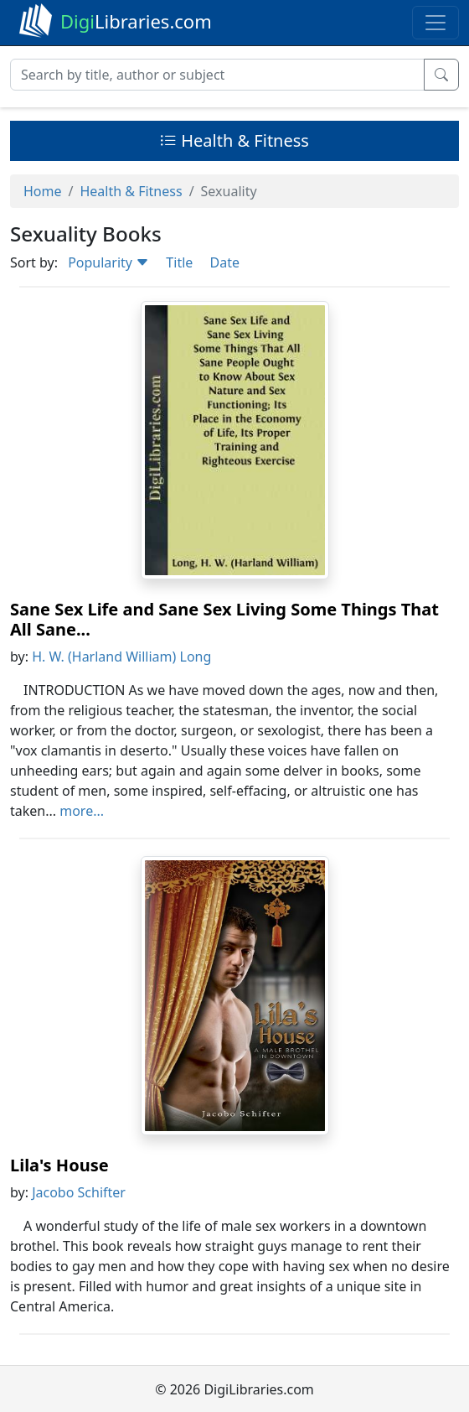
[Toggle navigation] (435, 22)
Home (42, 191)
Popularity (108, 262)
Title (179, 262)
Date (224, 262)
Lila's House (59, 1165)
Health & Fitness (234, 140)
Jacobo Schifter (79, 1192)
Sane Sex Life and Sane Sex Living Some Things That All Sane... (224, 619)
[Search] (217, 75)
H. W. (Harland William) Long (121, 656)
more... (81, 811)
